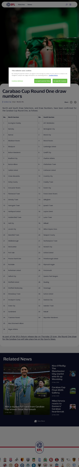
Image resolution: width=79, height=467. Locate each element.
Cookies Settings (17, 80)
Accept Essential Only (42, 81)
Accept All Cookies (60, 81)
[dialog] (39, 77)
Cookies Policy (53, 75)
